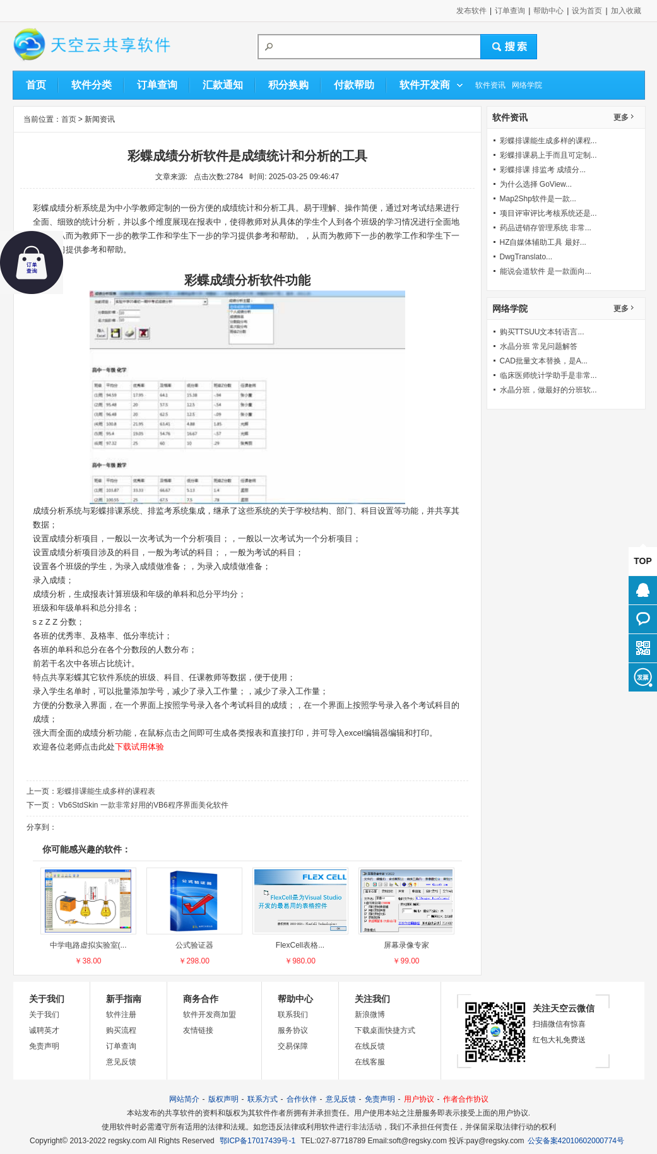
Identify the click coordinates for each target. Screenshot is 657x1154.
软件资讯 (490, 85)
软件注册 (121, 1014)
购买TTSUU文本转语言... (542, 331)
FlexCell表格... (300, 945)
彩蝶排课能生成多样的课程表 (106, 791)
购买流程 (121, 1030)
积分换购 (288, 84)
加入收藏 (626, 10)
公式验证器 (194, 945)
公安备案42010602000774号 (576, 1140)
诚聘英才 (44, 1030)
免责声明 (44, 1046)
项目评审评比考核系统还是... (548, 213)
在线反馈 (370, 1046)
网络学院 (527, 85)
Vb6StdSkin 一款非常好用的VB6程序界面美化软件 (142, 805)
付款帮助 (354, 84)
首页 (36, 84)
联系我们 (293, 1014)
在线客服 (370, 1061)
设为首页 (587, 10)
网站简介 (184, 1099)
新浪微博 (370, 1014)
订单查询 (510, 10)
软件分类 (91, 84)
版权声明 (223, 1099)
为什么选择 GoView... (536, 184)
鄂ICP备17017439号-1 (257, 1140)
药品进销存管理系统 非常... (545, 227)
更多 (621, 117)
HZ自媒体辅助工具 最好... (543, 242)
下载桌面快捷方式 (385, 1030)
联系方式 (262, 1099)
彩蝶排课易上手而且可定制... (548, 155)
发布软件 (471, 10)
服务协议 (293, 1030)
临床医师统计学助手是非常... (548, 375)
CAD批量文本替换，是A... (544, 360)
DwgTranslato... (526, 256)
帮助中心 (548, 10)
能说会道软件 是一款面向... (545, 271)
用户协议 (419, 1099)
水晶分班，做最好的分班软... (548, 390)
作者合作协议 (465, 1099)
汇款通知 (223, 84)
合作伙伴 (302, 1099)
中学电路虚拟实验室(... (88, 945)
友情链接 (198, 1030)
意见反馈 (121, 1061)
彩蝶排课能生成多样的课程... (548, 140)
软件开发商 (425, 84)
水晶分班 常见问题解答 (538, 346)
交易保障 (293, 1046)
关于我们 (44, 1014)
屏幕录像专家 (406, 945)
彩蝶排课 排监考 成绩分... (543, 169)
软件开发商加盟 (209, 1014)
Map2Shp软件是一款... (538, 198)
